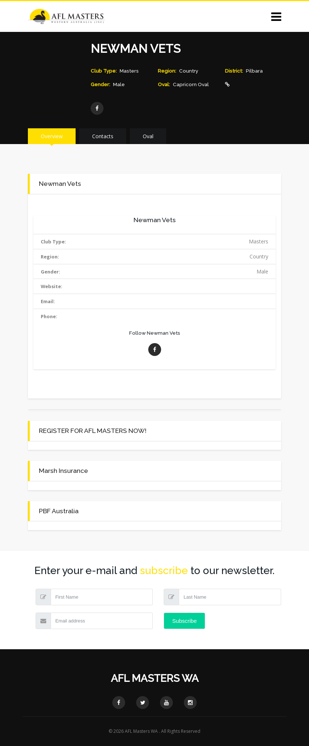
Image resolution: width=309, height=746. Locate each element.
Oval (148, 136)
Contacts (102, 136)
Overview (52, 136)
